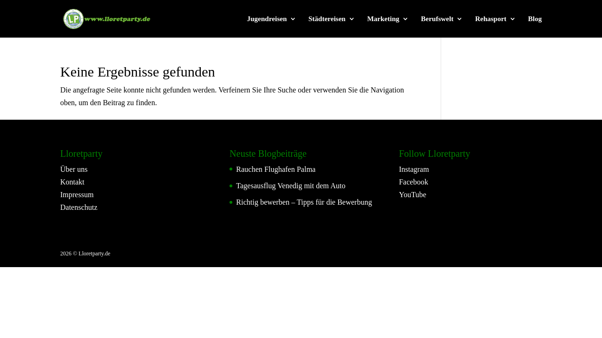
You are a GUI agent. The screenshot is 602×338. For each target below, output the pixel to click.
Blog (535, 19)
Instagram (414, 169)
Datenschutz (78, 207)
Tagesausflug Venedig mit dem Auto (290, 186)
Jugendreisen (267, 19)
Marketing (383, 19)
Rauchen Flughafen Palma (276, 169)
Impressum (77, 195)
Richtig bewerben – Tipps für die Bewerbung (304, 202)
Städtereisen (327, 19)
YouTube (412, 195)
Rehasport (491, 19)
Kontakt (72, 182)
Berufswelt (437, 19)
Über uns (73, 169)
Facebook (413, 182)
